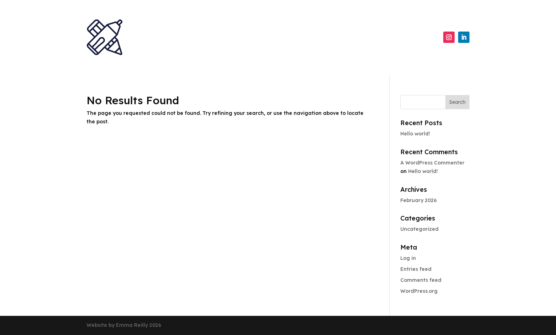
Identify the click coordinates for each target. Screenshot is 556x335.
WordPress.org (419, 291)
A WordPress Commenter (432, 163)
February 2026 (418, 200)
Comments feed (420, 280)
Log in (408, 258)
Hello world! (415, 133)
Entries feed (416, 269)
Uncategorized (419, 229)
